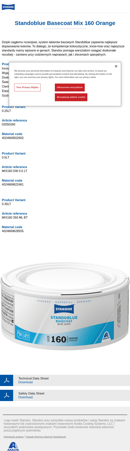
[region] (65, 84)
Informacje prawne (14, 437)
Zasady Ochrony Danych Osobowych (46, 437)
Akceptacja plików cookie (71, 97)
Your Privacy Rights (27, 87)
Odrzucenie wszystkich (70, 87)
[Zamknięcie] (116, 66)
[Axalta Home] (8, 8)
